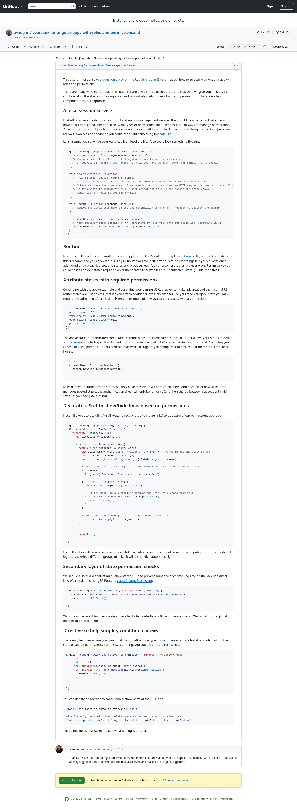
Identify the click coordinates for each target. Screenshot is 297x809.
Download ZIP (280, 46)
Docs (154, 798)
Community (142, 798)
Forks (80, 47)
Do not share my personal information (212, 798)
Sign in (271, 6)
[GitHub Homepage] (66, 799)
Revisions (34, 47)
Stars (58, 47)
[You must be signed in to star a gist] (264, 32)
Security (119, 798)
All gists (84, 6)
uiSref (99, 415)
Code (13, 46)
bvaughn (21, 32)
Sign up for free (72, 780)
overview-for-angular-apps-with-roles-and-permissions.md (86, 32)
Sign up (286, 6)
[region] (148, 405)
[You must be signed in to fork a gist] (282, 32)
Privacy (108, 798)
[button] (264, 46)
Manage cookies (179, 798)
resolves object (76, 342)
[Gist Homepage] (14, 6)
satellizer (166, 134)
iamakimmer (78, 749)
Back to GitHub (101, 6)
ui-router (188, 256)
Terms (97, 798)
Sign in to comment (176, 780)
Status (129, 798)
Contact (164, 798)
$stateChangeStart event (134, 581)
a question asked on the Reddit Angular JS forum (134, 79)
